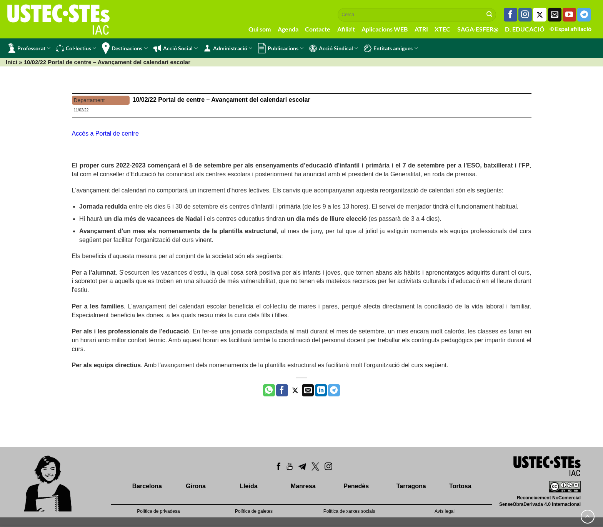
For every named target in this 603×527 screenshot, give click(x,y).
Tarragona (411, 486)
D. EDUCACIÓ (525, 29)
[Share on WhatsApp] (269, 390)
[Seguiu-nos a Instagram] (525, 15)
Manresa (303, 486)
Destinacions (124, 48)
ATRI (421, 29)
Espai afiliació (570, 28)
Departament (89, 100)
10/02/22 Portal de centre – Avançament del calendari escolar (221, 99)
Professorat (29, 48)
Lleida (248, 486)
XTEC (442, 29)
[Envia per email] (308, 390)
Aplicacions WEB (384, 29)
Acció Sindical (333, 48)
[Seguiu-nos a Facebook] (510, 15)
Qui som (259, 29)
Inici (11, 62)
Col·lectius (76, 48)
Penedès (356, 486)
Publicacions (280, 48)
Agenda (288, 29)
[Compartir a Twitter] (295, 390)
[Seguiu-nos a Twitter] (539, 15)
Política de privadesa (158, 511)
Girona (196, 486)
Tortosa (460, 486)
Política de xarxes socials (349, 511)
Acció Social (175, 48)
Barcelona (147, 486)
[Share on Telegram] (334, 390)
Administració (227, 48)
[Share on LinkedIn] (321, 390)
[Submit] (489, 14)
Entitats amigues (391, 48)
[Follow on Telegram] (584, 15)
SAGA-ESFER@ (477, 29)
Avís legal (445, 511)
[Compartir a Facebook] (282, 390)
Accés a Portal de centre (105, 133)
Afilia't (346, 29)
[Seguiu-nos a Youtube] (569, 15)
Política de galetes (254, 511)
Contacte (317, 29)
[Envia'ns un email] (554, 15)
